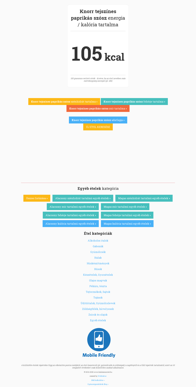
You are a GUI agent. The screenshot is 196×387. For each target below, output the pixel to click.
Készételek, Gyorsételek (98, 274)
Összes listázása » (37, 198)
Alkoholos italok (98, 240)
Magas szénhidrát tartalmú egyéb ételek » (144, 198)
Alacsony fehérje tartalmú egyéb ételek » (71, 215)
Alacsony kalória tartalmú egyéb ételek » (70, 223)
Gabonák (98, 246)
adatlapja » (98, 120)
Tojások (98, 297)
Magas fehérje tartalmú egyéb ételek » (127, 215)
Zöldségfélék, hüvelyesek (98, 308)
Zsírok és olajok (98, 314)
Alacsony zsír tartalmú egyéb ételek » (73, 206)
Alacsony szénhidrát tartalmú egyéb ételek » (82, 198)
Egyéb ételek (98, 320)
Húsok (98, 269)
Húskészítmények (98, 263)
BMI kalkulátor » (98, 380)
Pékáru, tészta (98, 286)
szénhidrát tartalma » (64, 101)
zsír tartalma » (98, 108)
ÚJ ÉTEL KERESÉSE (98, 127)
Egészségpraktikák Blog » (98, 384)
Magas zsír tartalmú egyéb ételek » (125, 206)
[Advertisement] (98, 159)
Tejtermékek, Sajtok (98, 291)
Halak (98, 257)
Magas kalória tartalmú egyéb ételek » (127, 223)
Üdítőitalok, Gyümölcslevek (98, 303)
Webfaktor (102, 376)
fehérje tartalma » (134, 101)
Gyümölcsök (98, 252)
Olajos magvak (98, 280)
